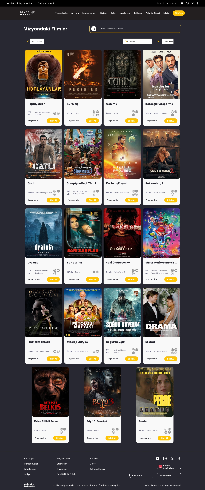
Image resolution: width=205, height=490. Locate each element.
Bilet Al (53, 120)
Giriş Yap (179, 13)
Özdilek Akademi (46, 3)
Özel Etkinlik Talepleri (167, 3)
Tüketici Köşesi (153, 13)
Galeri (113, 13)
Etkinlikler (102, 13)
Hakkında (138, 13)
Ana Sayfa (29, 458)
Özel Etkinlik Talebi (66, 474)
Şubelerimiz (124, 13)
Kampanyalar (88, 13)
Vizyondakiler (61, 13)
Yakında (75, 13)
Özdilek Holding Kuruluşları (20, 3)
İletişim (166, 13)
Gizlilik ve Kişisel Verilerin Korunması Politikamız (75, 485)
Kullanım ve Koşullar (110, 485)
